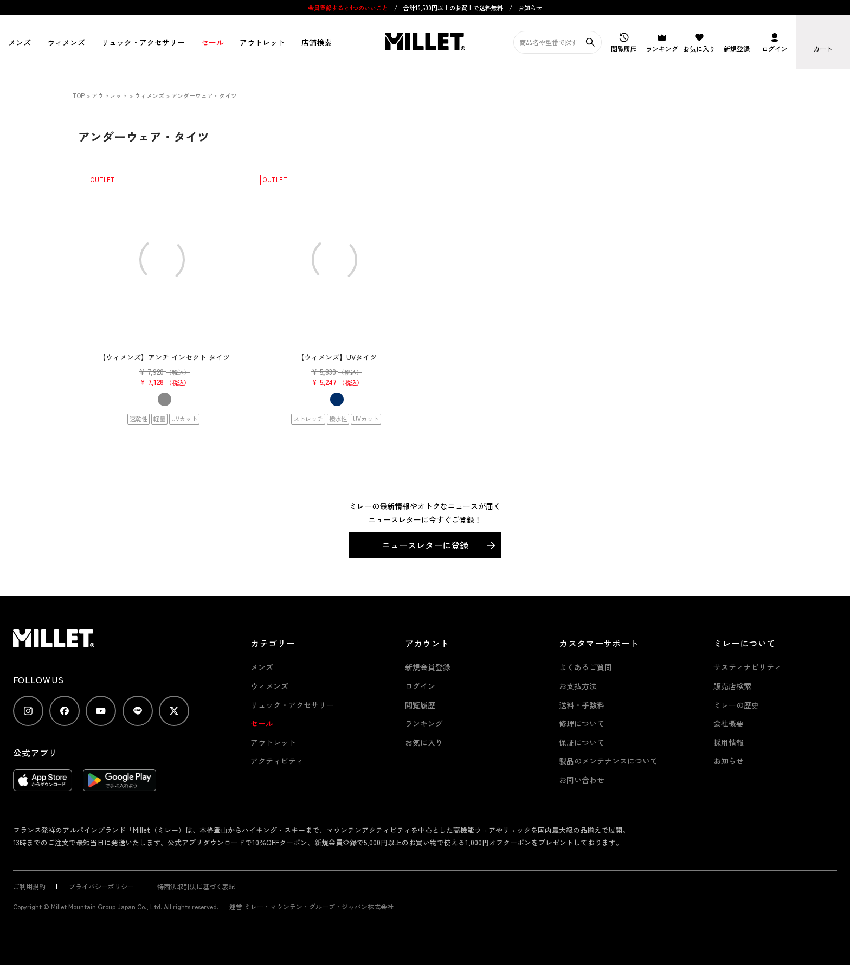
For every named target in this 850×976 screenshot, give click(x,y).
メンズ (19, 42)
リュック (143, 42)
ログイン (420, 685)
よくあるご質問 (585, 667)
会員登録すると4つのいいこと (348, 7)
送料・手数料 (581, 704)
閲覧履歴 (420, 704)
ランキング (424, 723)
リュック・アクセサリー (292, 704)
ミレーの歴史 (736, 704)
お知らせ (530, 7)
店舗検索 (316, 42)
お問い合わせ (581, 779)
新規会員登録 (427, 667)
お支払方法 (578, 685)
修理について (581, 723)
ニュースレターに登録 (425, 544)
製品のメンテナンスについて (608, 760)
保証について (581, 742)
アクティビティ (277, 760)
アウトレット (262, 42)
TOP (79, 95)
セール (212, 42)
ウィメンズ (66, 42)
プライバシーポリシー (101, 886)
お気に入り (424, 742)
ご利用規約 (29, 886)
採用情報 (728, 742)
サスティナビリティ (747, 667)
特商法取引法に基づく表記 (196, 886)
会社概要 (728, 723)
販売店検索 (732, 685)
